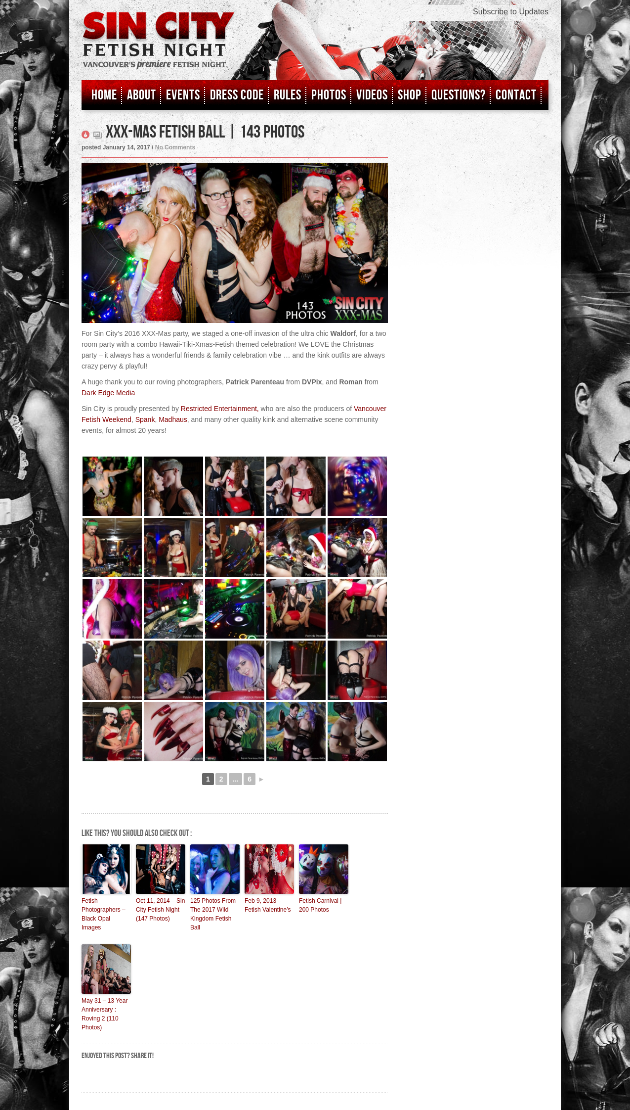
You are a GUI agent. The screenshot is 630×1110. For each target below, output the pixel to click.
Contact (516, 95)
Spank (145, 419)
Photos (328, 95)
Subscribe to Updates (510, 11)
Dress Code (237, 95)
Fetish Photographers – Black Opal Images (104, 914)
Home (104, 95)
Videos (372, 95)
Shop (409, 95)
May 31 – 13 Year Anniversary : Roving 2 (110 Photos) (104, 1014)
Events (183, 95)
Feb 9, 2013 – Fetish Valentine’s (268, 905)
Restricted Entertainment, (220, 409)
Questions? (458, 95)
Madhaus (173, 419)
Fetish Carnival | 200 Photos (320, 905)
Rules (287, 95)
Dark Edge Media (108, 393)
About (141, 95)
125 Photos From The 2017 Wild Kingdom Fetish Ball (213, 914)
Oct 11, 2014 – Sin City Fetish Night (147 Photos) (160, 909)
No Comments (175, 147)
